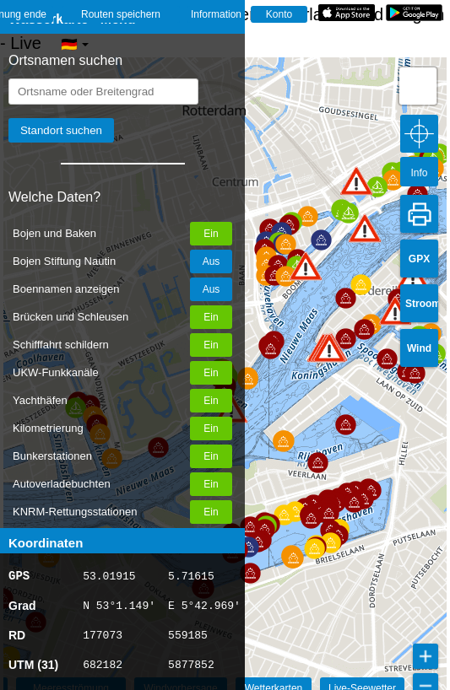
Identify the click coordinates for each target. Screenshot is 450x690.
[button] (306, 266)
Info (418, 173)
